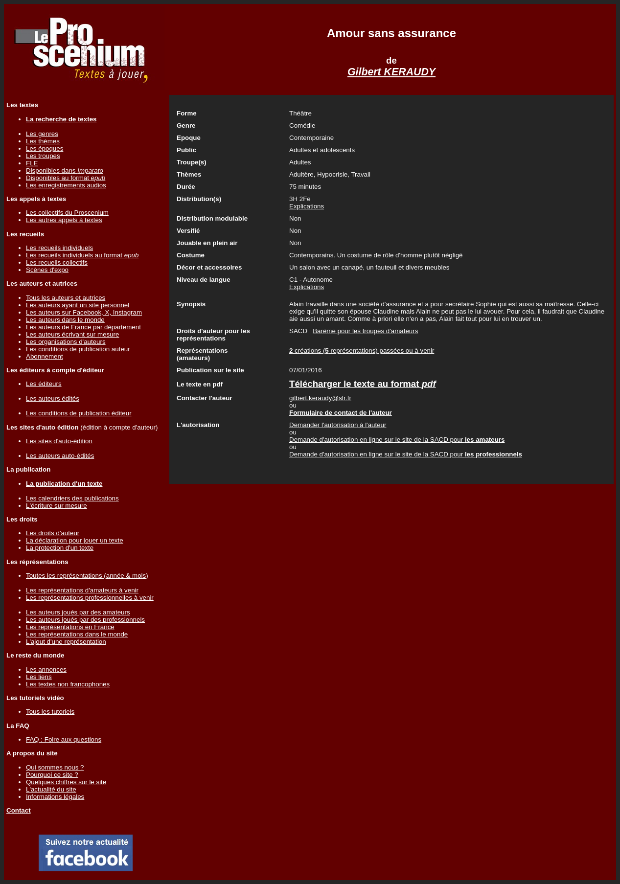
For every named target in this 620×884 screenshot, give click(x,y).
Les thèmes (43, 141)
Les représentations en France (70, 627)
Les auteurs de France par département (83, 327)
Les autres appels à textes (64, 220)
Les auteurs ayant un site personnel (77, 305)
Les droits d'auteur (52, 533)
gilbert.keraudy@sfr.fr (320, 398)
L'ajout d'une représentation (66, 641)
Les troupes (43, 155)
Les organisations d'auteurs (66, 341)
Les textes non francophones (68, 684)
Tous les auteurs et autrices (65, 297)
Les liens (39, 676)
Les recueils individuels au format (82, 255)
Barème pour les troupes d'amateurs (365, 331)
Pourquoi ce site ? (52, 774)
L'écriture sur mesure (56, 505)
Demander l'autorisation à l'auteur (337, 425)
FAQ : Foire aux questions (63, 739)
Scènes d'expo (47, 269)
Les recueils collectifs (57, 262)
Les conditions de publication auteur (78, 349)
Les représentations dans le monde (77, 634)
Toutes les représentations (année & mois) (87, 575)
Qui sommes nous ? (55, 767)
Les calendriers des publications (72, 498)
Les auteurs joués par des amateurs (78, 612)
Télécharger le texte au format (362, 384)
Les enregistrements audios (66, 185)
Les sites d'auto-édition (59, 441)
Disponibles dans (64, 170)
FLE (32, 163)
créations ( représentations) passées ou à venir (361, 350)
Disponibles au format (65, 177)
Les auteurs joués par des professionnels (85, 619)
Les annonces (46, 669)
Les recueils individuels (59, 247)
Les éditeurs (44, 383)
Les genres (42, 133)
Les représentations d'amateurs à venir (82, 590)
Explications (306, 206)
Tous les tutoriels (50, 711)
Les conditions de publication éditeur (79, 413)
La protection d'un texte (59, 547)
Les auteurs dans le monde (65, 319)
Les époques (44, 148)
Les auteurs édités (52, 398)
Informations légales (55, 796)
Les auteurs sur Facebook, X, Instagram (84, 312)
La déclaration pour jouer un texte (74, 540)
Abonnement (44, 356)
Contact (18, 810)
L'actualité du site (51, 789)
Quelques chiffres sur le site (66, 782)
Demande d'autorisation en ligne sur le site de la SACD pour (397, 439)
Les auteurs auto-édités (60, 455)
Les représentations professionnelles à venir (90, 597)
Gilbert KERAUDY (391, 72)
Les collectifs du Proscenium (67, 212)
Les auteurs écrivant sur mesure (72, 334)
